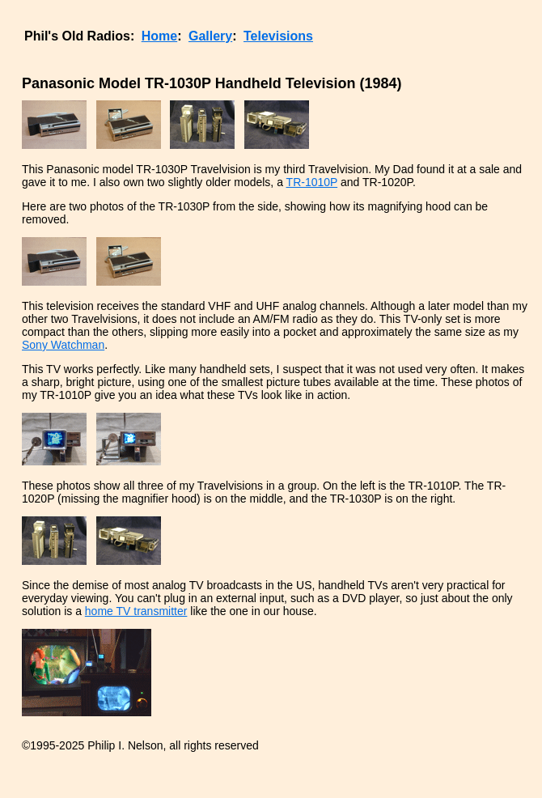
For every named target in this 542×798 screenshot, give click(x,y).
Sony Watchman (63, 344)
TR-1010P (312, 182)
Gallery (210, 36)
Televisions (278, 36)
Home (159, 36)
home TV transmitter (136, 611)
